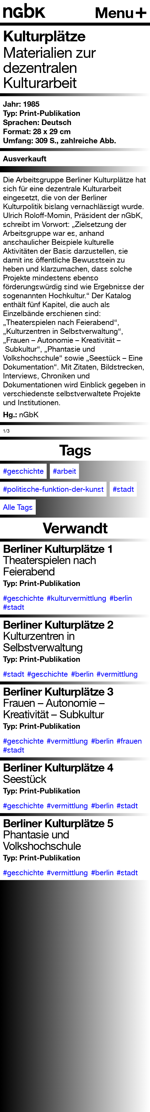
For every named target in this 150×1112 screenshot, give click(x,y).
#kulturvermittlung (76, 598)
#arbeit (64, 471)
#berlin (120, 598)
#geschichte (23, 471)
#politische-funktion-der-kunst (53, 489)
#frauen (129, 741)
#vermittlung (117, 674)
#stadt (123, 489)
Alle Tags (18, 507)
